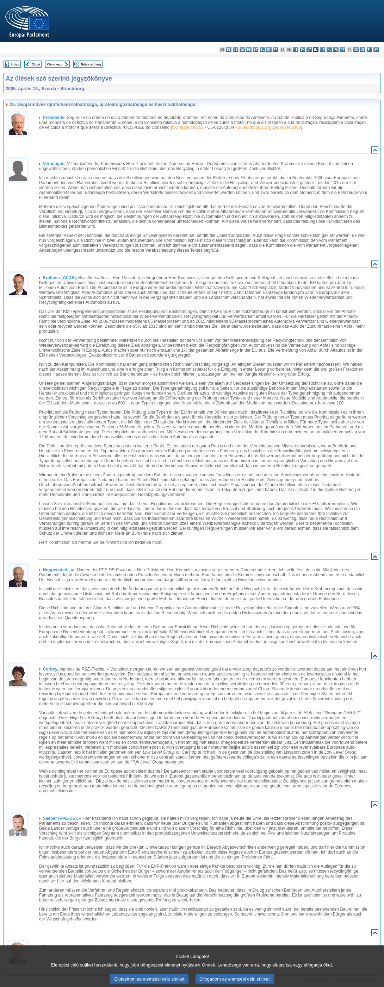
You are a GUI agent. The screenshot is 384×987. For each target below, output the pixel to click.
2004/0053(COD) (254, 127)
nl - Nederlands (329, 49)
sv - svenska (376, 49)
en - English (269, 49)
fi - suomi (369, 49)
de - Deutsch (249, 49)
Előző (36, 64)
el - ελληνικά (262, 49)
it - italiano (295, 49)
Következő (55, 64)
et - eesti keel (255, 49)
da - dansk (242, 49)
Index (15, 64)
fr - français (275, 49)
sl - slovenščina (362, 49)
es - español (228, 49)
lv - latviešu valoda (302, 49)
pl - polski (336, 49)
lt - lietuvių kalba (309, 49)
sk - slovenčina (356, 49)
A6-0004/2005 (287, 127)
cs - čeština (235, 49)
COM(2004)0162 (188, 127)
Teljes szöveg (91, 64)
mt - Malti (322, 49)
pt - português (342, 49)
